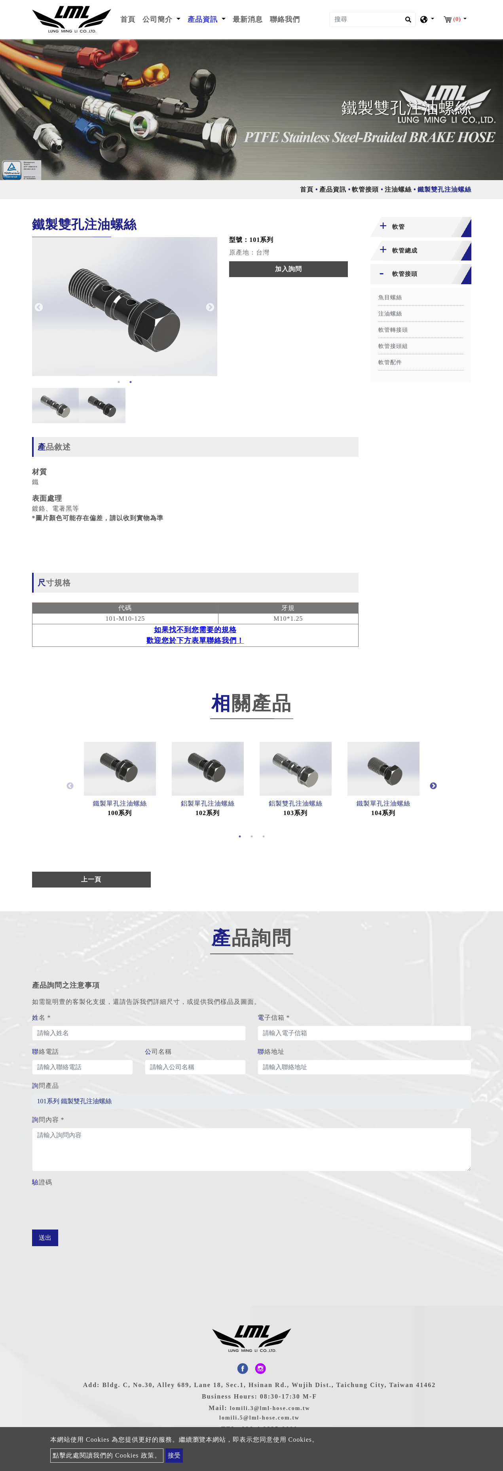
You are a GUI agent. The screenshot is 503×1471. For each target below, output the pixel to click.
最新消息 (248, 19)
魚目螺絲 (390, 297)
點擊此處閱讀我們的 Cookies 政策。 (107, 1455)
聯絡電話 (45, 1051)
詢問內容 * (48, 1119)
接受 (174, 1455)
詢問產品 (45, 1085)
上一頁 (91, 879)
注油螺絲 (398, 189)
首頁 (129, 18)
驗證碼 (42, 1182)
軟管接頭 (365, 189)
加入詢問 (288, 269)
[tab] (420, 227)
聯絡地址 (271, 1051)
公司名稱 (158, 1051)
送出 (45, 1237)
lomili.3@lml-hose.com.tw (270, 1408)
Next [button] (209, 307)
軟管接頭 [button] (405, 274)
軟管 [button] (398, 227)
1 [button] (119, 382)
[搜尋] (372, 19)
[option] (125, 306)
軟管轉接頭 (393, 330)
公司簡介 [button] (158, 19)
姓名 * (41, 1017)
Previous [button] (38, 307)
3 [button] (264, 836)
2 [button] (131, 382)
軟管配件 (390, 362)
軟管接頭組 (393, 346)
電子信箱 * (274, 1017)
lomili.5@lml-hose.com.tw (259, 1418)
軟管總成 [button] (405, 250)
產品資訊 (332, 189)
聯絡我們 (285, 19)
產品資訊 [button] (204, 19)
